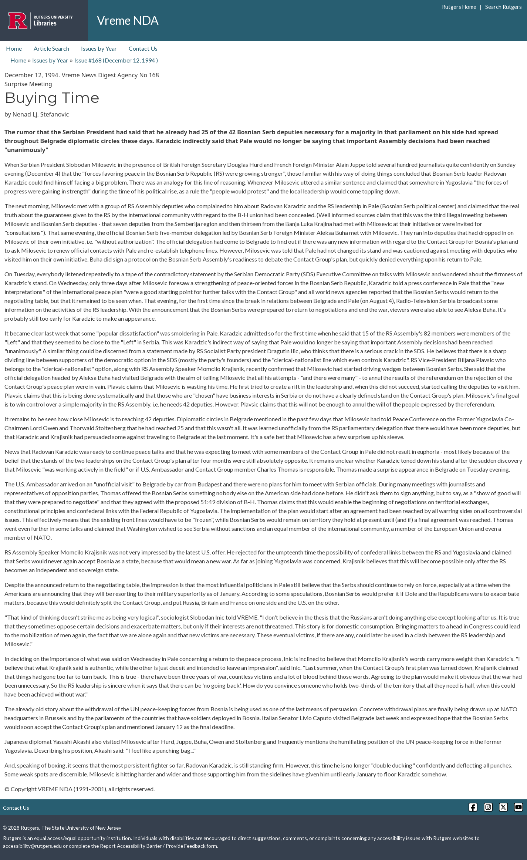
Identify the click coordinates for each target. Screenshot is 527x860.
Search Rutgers (503, 7)
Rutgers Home (459, 7)
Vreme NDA (128, 20)
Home (14, 48)
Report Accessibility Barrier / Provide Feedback (153, 846)
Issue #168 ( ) (116, 60)
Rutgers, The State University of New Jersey (71, 827)
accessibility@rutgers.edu (32, 846)
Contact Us (143, 48)
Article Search (51, 48)
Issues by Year (99, 48)
